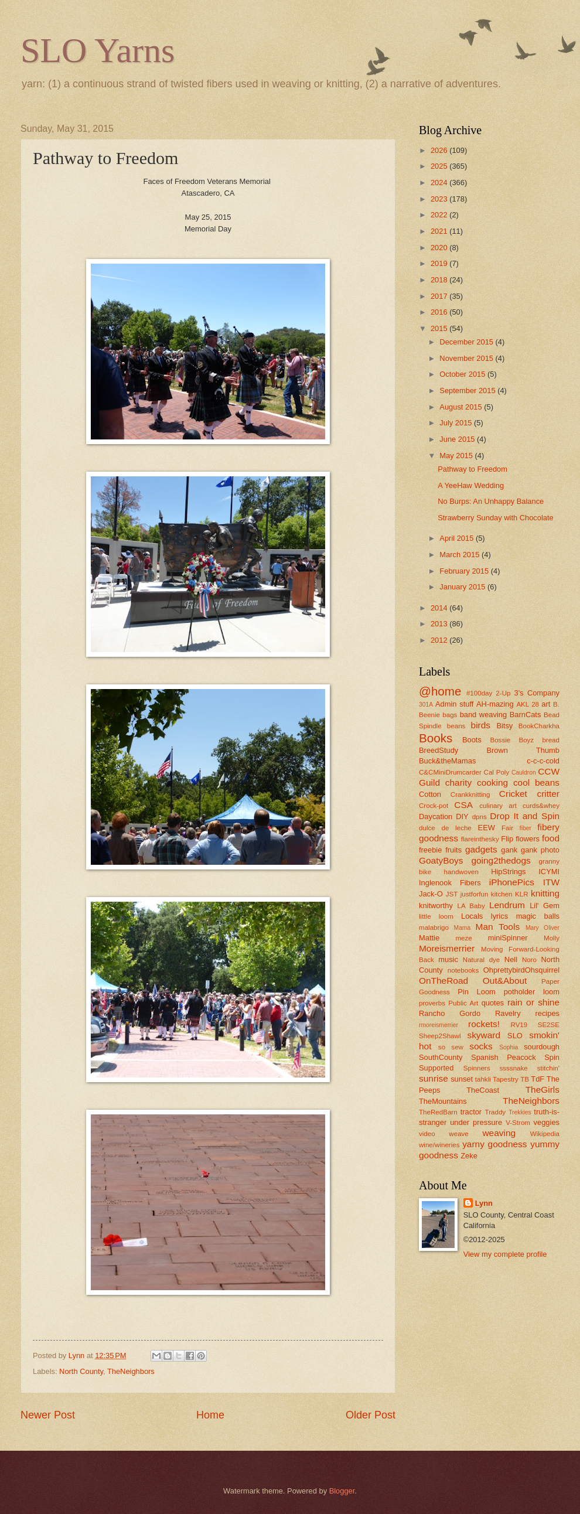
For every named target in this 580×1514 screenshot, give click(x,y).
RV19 (519, 1024)
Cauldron (523, 772)
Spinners (476, 1068)
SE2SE (548, 1024)
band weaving (483, 714)
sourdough (541, 1046)
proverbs (432, 1003)
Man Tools (498, 927)
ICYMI (548, 871)
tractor (471, 1111)
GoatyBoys (441, 860)
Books (435, 738)
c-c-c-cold (543, 760)
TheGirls (542, 1089)
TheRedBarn (438, 1112)
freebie (430, 849)
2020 (440, 247)
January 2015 (463, 586)
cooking (492, 782)
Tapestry (505, 1079)
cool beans (536, 782)
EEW (486, 827)
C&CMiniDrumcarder (450, 772)
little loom (436, 916)
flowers (528, 838)
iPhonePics (511, 882)
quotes (493, 1002)
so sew (450, 1047)
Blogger (342, 1490)
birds (480, 725)
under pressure (476, 1122)
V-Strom (518, 1122)
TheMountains (443, 1101)
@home (440, 691)
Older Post (370, 1415)
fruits (453, 849)
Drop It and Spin (524, 816)
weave (458, 1133)
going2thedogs (500, 860)
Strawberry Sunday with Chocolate (496, 517)
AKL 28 (527, 704)
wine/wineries (439, 1144)
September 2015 (468, 390)
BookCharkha (538, 725)
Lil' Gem (544, 905)
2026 (440, 150)
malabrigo (434, 927)
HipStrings (508, 871)
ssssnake (513, 1068)
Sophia (508, 1047)
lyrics (499, 916)
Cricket (513, 794)
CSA (463, 805)
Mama (462, 928)
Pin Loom (477, 991)
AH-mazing (495, 704)
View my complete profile (505, 1254)
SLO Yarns (98, 50)
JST (452, 894)
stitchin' (548, 1068)
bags (449, 714)
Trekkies (520, 1112)
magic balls (537, 916)
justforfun (474, 894)
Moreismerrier (447, 948)
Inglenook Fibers (450, 882)
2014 (440, 607)
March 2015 (460, 554)
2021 (440, 231)
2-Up (503, 693)
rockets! (484, 1024)
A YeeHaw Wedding (471, 485)
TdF (537, 1079)
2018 (440, 279)
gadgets (481, 849)
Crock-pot (433, 805)
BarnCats (525, 714)
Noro (529, 959)
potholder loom (531, 991)
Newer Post (48, 1415)
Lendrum (507, 905)
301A (426, 704)
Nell (510, 959)
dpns (479, 816)
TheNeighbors (131, 1371)
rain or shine (533, 1002)
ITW (551, 882)
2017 (440, 296)
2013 (440, 623)
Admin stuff (454, 704)
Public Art (463, 1003)
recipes (547, 1013)
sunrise (433, 1078)
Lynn (484, 1203)
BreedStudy (438, 750)
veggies (546, 1122)
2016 (440, 312)
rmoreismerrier (438, 1025)
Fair (507, 827)
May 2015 (457, 455)
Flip (507, 838)
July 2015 (456, 422)
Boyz (526, 740)
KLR (521, 894)
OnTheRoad (443, 981)
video (427, 1133)
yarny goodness (494, 1144)
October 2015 (463, 374)
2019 (440, 263)
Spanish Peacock (503, 1057)
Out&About (505, 981)
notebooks (463, 970)
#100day (479, 693)
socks (480, 1046)
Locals (472, 916)
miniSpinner (508, 937)
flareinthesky (480, 839)
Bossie (500, 740)
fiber (525, 828)
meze (463, 938)
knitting (545, 893)
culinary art (498, 805)
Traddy (495, 1112)
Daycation (435, 816)
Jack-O (431, 893)
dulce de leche (445, 827)
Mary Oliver (542, 928)
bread (550, 740)
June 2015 (458, 439)
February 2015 (464, 571)
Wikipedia (544, 1133)
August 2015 (461, 407)
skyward (483, 1035)
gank (509, 849)
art (545, 704)
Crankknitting (470, 794)
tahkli (483, 1079)
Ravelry (508, 1013)
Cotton (430, 794)
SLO (515, 1035)
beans (456, 725)
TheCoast (482, 1090)
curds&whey (541, 805)
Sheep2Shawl (439, 1035)
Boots (472, 739)
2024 (440, 182)
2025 (440, 166)
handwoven (461, 871)
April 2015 (457, 538)
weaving (499, 1133)
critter (548, 794)
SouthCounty (440, 1057)
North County (81, 1371)
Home (210, 1415)
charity (458, 782)
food (550, 838)
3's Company (536, 692)
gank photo (540, 849)
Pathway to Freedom (472, 469)
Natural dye (481, 959)
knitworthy (436, 905)
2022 (440, 214)
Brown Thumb (522, 750)
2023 (440, 199)
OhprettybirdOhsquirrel (521, 970)
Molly (551, 938)
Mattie (429, 937)
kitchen (502, 894)
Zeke (468, 1155)
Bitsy (504, 725)
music (448, 959)
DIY (462, 816)
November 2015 (467, 358)
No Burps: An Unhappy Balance (491, 501)
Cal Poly (497, 772)
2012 (440, 640)
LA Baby (471, 905)
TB (524, 1079)
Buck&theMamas (447, 760)
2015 (440, 328)
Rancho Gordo (449, 1013)
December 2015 (467, 341)
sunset (462, 1079)
